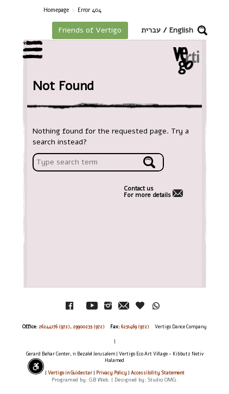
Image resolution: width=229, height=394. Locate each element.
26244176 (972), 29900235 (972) (72, 326)
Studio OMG (162, 379)
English (181, 30)
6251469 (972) (135, 326)
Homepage (56, 10)
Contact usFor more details (147, 192)
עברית (151, 30)
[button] (202, 30)
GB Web (98, 379)
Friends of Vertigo (90, 30)
